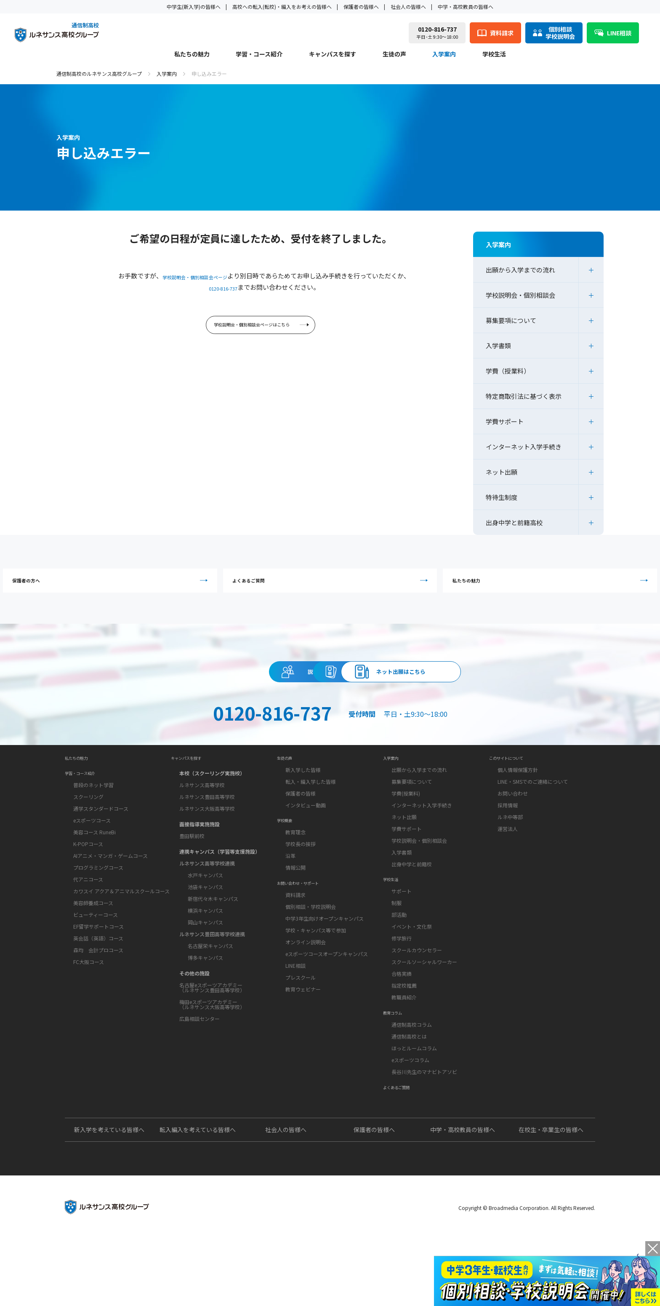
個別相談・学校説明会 (310, 963)
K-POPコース (88, 885)
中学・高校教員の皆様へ (465, 6)
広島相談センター (199, 1049)
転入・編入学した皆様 (310, 815)
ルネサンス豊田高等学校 (207, 827)
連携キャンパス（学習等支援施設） (219, 882)
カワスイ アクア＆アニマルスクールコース (121, 932)
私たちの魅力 (192, 54)
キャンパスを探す (332, 54)
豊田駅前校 (192, 866)
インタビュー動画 (305, 839)
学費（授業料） (508, 370)
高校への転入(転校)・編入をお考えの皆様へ (282, 6)
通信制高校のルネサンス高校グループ (99, 73)
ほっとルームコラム (414, 1104)
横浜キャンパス (205, 941)
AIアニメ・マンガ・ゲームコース (110, 897)
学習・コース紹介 (259, 54)
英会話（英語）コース (98, 979)
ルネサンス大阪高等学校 (207, 839)
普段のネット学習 (93, 826)
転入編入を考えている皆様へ (198, 1197)
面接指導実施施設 (199, 854)
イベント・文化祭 (411, 971)
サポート (401, 936)
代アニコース (88, 920)
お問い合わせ (513, 827)
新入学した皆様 (303, 803)
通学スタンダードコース (100, 850)
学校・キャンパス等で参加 (315, 986)
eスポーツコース (92, 861)
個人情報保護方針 (518, 803)
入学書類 (498, 345)
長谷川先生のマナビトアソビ (424, 1128)
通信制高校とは (409, 1092)
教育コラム (397, 1065)
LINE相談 (295, 1022)
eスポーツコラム (410, 1116)
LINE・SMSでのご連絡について (533, 815)
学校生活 (494, 54)
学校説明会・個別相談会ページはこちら (261, 328)
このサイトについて (515, 788)
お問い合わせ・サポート (309, 935)
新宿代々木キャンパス (213, 929)
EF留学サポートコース (98, 968)
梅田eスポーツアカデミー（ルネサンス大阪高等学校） (212, 1035)
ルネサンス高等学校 (202, 815)
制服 (396, 948)
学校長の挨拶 (300, 889)
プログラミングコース (98, 909)
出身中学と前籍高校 (514, 522)
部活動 (399, 960)
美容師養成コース (93, 944)
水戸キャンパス (205, 905)
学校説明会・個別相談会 (520, 295)
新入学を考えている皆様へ (109, 1197)
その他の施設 (194, 1003)
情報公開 (295, 912)
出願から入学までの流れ (520, 269)
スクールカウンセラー (416, 995)
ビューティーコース (95, 956)
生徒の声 (394, 54)
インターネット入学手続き (524, 446)
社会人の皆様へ (408, 6)
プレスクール (300, 1033)
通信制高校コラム (411, 1080)
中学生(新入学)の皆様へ (194, 6)
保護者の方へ (146, 585)
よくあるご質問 (332, 585)
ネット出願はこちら (484, 688)
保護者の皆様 (300, 827)
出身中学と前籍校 (411, 898)
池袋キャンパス (205, 917)
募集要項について (511, 320)
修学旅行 (401, 983)
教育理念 (295, 877)
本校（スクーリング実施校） (212, 803)
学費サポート (505, 421)
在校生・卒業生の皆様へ (551, 1197)
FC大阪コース (88, 1003)
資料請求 (330, 688)
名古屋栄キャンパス (210, 976)
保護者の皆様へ (361, 6)
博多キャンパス (205, 988)
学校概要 (289, 862)
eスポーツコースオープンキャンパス (326, 1010)
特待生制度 (501, 497)
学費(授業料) (405, 827)
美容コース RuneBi (94, 873)
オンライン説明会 (305, 998)
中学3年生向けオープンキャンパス (324, 974)
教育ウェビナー (303, 1045)
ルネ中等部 (510, 851)
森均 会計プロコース (98, 991)
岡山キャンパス (205, 952)
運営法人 (508, 862)
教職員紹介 (404, 1042)
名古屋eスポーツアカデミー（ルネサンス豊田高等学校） (212, 1018)
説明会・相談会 (175, 688)
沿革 (290, 901)
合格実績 (401, 1019)
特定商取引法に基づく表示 (524, 396)
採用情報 (508, 839)
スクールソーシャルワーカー (424, 1007)
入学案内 (444, 54)
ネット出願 (501, 471)
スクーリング (88, 838)
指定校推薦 (404, 1030)
